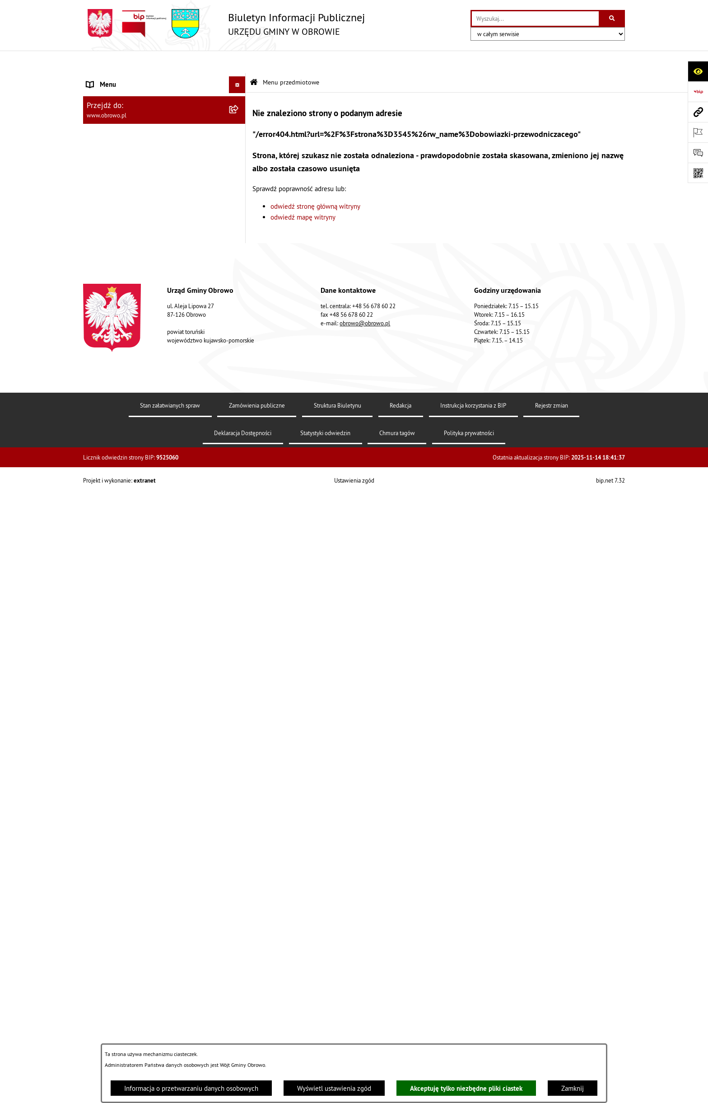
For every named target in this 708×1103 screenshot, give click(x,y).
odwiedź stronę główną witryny (315, 183)
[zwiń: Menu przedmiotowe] (239, 79)
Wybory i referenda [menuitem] (114, 789)
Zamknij (572, 1088)
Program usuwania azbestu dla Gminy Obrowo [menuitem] (152, 772)
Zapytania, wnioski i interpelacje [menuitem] (132, 721)
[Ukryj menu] (237, 62)
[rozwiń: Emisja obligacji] (239, 636)
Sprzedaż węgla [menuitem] (109, 867)
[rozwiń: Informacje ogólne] (239, 101)
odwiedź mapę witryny (302, 194)
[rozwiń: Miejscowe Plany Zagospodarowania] (239, 444)
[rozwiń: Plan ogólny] (239, 466)
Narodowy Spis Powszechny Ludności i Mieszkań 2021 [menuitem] (155, 828)
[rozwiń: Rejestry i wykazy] (239, 614)
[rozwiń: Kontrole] (239, 884)
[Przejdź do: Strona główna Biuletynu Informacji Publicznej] (254, 60)
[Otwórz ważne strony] (698, 132)
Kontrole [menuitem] (99, 884)
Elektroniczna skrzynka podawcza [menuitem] (134, 738)
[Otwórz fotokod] (698, 173)
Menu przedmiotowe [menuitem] (116, 79)
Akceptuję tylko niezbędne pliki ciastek (466, 1088)
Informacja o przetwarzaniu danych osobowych (191, 1088)
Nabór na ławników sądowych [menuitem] (129, 806)
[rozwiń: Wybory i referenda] (239, 789)
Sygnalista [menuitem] (101, 850)
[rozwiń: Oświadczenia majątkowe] (239, 352)
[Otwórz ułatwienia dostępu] (698, 71)
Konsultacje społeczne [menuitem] (118, 755)
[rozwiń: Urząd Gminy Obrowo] (239, 147)
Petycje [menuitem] (97, 704)
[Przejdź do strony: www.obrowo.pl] (698, 112)
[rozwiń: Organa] (239, 124)
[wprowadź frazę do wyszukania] (535, 18)
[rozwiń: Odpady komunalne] (239, 590)
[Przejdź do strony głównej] (224, 23)
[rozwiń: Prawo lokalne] (239, 170)
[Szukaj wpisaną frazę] (612, 18)
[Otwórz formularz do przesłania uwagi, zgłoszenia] (698, 152)
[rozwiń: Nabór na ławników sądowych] (239, 806)
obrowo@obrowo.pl (365, 1004)
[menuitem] (164, 102)
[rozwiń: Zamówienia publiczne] (239, 284)
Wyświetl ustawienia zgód (334, 1088)
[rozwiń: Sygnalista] (239, 850)
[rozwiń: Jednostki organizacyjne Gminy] (239, 238)
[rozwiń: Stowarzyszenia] (239, 568)
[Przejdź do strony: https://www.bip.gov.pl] (698, 91)
